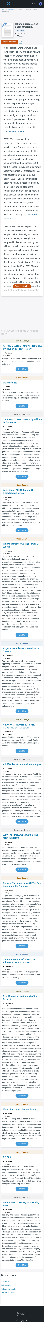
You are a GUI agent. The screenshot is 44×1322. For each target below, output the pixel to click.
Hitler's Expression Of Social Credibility (26, 25)
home (3, 9)
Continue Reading (22, 286)
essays (11, 9)
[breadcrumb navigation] (22, 10)
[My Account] (41, 4)
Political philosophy (8, 1289)
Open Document (9, 42)
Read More (22, 369)
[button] (2, 3)
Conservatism (6, 1285)
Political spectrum (8, 1293)
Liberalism (5, 1281)
